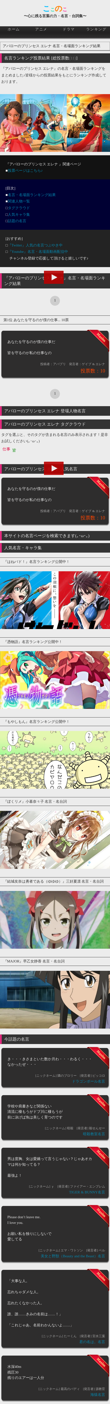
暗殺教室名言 (94, 1134)
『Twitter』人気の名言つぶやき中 (35, 245)
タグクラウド (19, 208)
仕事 (6, 449)
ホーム (14, 29)
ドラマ (69, 29)
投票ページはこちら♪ (25, 170)
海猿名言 (97, 1395)
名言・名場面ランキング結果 (32, 195)
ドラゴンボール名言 (88, 1081)
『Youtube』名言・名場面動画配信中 (38, 252)
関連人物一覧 (19, 201)
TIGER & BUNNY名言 (87, 1192)
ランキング (96, 29)
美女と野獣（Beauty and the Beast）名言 (73, 1256)
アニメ (41, 29)
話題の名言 (17, 221)
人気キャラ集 (19, 214)
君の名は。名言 (92, 1342)
